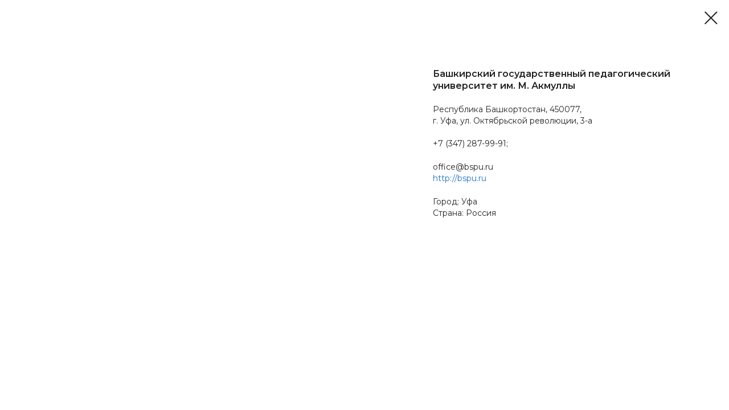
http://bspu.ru (459, 178)
